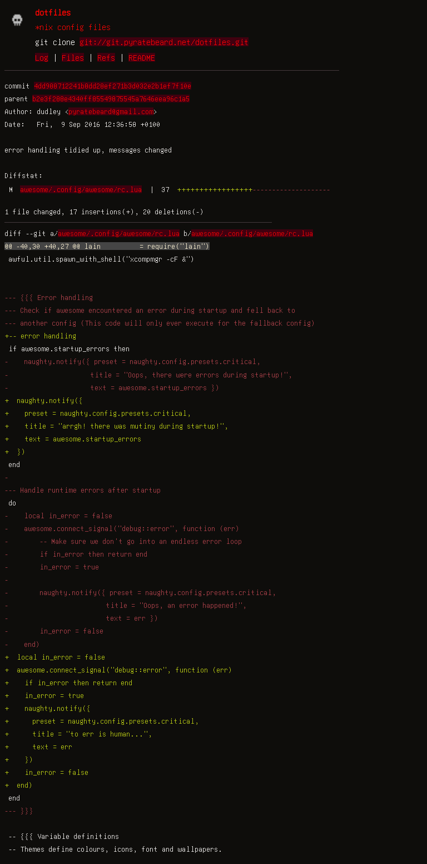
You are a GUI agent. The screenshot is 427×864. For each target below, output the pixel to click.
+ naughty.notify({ (43, 400)
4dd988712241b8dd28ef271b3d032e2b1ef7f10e (112, 86)
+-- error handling (40, 336)
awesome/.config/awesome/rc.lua (81, 189)
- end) (22, 644)
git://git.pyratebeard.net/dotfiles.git (164, 41)
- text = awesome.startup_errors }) (112, 387)
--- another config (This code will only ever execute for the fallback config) (159, 323)
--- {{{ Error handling (48, 297)
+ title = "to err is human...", (78, 734)
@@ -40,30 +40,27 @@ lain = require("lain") (107, 246)
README (141, 57)
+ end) (18, 785)
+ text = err (38, 746)
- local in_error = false (58, 515)
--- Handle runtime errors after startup (82, 490)
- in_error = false (53, 631)
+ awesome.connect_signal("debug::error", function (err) (118, 670)
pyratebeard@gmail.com (110, 111)
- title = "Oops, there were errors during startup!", (148, 375)
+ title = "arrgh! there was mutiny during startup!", (116, 426)
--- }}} (18, 810)
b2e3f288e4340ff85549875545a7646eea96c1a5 (111, 98)
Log (41, 57)
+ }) (15, 451)
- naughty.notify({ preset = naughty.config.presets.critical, (132, 361)
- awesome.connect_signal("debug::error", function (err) (122, 528)
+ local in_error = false (54, 657)
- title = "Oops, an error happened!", (125, 605)
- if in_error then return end (75, 554)
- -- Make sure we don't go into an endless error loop (123, 541)
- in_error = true (51, 567)
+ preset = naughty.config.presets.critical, (97, 413)
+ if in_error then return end (68, 682)
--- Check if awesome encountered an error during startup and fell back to (149, 310)
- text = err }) (81, 618)
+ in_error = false (46, 772)
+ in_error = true (44, 695)
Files (73, 57)
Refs (106, 57)
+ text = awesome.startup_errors (72, 439)
